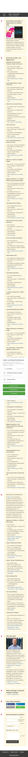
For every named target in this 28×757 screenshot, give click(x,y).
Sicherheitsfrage (10, 726)
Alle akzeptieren (14, 389)
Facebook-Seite (11, 557)
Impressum (5, 752)
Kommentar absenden (12, 741)
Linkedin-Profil (10, 665)
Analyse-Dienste (11, 379)
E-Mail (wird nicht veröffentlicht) (22, 720)
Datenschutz (14, 752)
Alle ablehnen (14, 393)
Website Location (11, 538)
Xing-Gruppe (19, 122)
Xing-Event (12, 122)
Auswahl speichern (14, 386)
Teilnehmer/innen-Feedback (13, 683)
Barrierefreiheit (14, 755)
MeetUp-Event (13, 487)
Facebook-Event (14, 78)
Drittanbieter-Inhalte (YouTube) (14, 372)
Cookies (21, 752)
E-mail (10, 707)
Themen (9, 681)
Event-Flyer (12, 235)
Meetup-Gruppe (20, 137)
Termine (15, 681)
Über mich (20, 663)
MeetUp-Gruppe (21, 487)
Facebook (16, 571)
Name (21, 717)
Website (12, 555)
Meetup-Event (13, 137)
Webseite (22, 723)
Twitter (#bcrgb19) (19, 589)
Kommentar (23, 735)
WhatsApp (20, 707)
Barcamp (10, 497)
